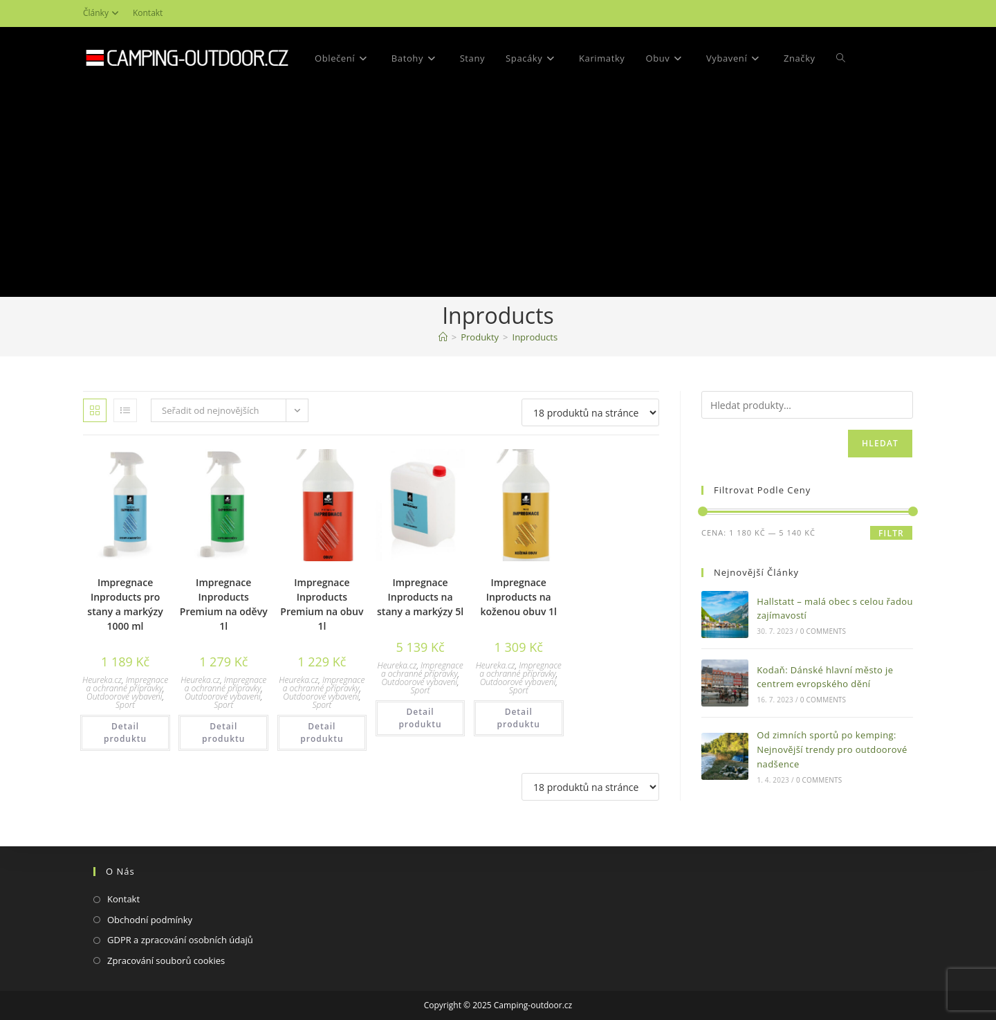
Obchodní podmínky (149, 919)
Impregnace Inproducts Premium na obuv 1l (321, 604)
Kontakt (148, 13)
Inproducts (535, 337)
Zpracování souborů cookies (166, 960)
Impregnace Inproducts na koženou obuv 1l (518, 597)
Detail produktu (125, 732)
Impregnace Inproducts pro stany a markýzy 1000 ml (125, 604)
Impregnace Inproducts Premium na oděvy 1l (224, 604)
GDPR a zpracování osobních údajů (180, 940)
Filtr (891, 533)
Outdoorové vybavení (124, 696)
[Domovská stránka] (443, 337)
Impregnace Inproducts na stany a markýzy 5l (420, 597)
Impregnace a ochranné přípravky (127, 684)
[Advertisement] (498, 193)
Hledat (880, 443)
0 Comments (823, 631)
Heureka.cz (102, 680)
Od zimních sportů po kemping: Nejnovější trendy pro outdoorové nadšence (832, 749)
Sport (125, 705)
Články (102, 13)
